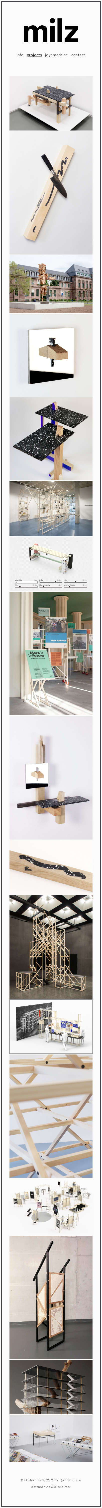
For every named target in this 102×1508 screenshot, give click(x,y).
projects (34, 55)
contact (78, 55)
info (20, 55)
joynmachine (56, 55)
